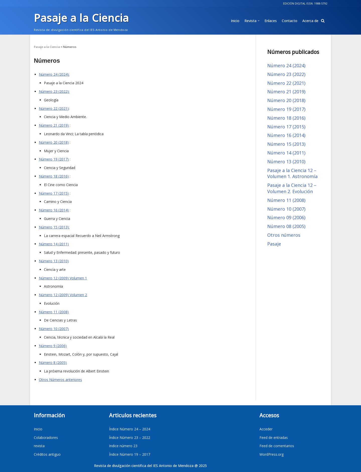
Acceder (266, 429)
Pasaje (274, 244)
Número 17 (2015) (54, 193)
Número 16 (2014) (54, 210)
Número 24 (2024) (286, 65)
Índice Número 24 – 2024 (129, 429)
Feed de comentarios (276, 445)
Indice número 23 (123, 445)
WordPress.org (271, 454)
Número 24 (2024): (54, 74)
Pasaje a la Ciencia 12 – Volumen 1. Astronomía (292, 173)
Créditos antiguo (47, 454)
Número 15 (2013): (54, 227)
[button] (323, 21)
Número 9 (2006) (53, 345)
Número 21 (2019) (54, 125)
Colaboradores (46, 437)
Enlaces (270, 20)
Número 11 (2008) (54, 311)
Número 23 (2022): (54, 91)
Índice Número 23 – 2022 (129, 437)
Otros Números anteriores (60, 379)
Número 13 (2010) (54, 261)
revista (39, 445)
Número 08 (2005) (286, 226)
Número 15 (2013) (286, 144)
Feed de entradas (273, 437)
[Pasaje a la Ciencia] (81, 21)
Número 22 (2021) (54, 108)
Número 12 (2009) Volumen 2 (63, 294)
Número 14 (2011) (54, 244)
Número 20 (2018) (54, 142)
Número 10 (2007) (54, 328)
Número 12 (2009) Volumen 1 (63, 278)
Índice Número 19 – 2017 (129, 454)
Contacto (289, 20)
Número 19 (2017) (54, 159)
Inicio (235, 20)
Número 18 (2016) (54, 176)
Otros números (283, 235)
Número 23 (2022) (286, 74)
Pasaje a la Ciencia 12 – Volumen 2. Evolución (291, 188)
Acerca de (310, 20)
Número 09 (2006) (286, 217)
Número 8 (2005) (53, 362)
